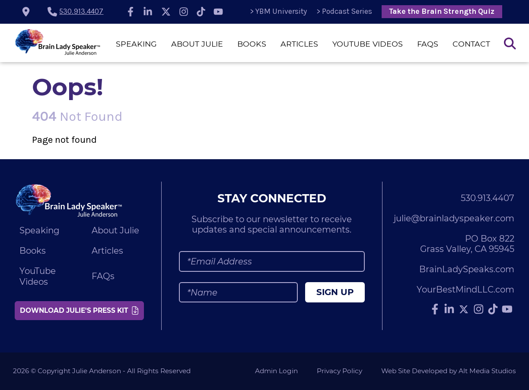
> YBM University (278, 11)
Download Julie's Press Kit (79, 310)
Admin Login (276, 371)
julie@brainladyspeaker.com (454, 218)
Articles (299, 43)
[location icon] (26, 11)
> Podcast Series (344, 11)
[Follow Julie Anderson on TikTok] (201, 12)
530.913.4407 (81, 11)
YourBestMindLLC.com (465, 289)
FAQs (427, 43)
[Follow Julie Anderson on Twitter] (166, 11)
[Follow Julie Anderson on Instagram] (184, 12)
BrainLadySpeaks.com (466, 269)
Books (251, 43)
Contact (471, 43)
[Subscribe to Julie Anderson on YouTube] (218, 12)
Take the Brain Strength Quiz (441, 11)
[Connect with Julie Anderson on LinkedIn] (148, 12)
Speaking (136, 43)
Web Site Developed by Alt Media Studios (448, 371)
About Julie (197, 43)
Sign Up (335, 292)
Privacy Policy (339, 371)
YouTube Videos (367, 43)
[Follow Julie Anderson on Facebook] (130, 12)
